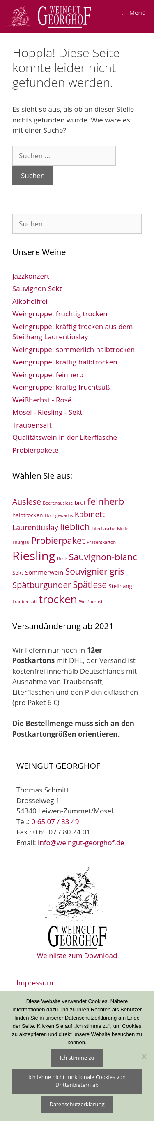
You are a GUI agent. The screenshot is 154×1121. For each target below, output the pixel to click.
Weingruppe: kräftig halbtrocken (64, 362)
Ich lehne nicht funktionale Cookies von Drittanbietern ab (77, 1081)
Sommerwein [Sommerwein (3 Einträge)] (44, 572)
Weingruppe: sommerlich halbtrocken (73, 349)
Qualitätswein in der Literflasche (64, 437)
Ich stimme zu (77, 1057)
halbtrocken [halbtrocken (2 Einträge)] (27, 515)
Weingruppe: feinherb (47, 374)
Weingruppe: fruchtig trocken (60, 313)
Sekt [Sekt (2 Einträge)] (17, 572)
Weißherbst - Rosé (41, 399)
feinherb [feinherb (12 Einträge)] (105, 501)
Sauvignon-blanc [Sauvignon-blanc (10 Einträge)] (103, 557)
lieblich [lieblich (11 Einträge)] (75, 526)
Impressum (34, 982)
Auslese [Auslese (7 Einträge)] (26, 501)
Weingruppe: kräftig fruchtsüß (61, 387)
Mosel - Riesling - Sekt (47, 412)
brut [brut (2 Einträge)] (80, 502)
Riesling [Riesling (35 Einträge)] (33, 556)
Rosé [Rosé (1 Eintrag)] (62, 559)
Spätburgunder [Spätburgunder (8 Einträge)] (41, 584)
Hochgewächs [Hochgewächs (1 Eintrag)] (59, 515)
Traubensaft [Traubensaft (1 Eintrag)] (24, 601)
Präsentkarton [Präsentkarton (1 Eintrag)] (101, 542)
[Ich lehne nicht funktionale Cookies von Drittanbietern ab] (144, 1056)
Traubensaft (32, 425)
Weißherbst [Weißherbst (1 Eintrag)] (90, 601)
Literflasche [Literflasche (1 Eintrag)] (103, 528)
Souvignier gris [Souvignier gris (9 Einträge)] (94, 571)
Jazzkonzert (30, 276)
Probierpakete (35, 450)
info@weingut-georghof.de (81, 842)
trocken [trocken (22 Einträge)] (58, 599)
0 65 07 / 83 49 (55, 821)
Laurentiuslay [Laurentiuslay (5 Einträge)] (35, 527)
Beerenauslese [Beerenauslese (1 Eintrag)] (58, 503)
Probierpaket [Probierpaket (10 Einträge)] (58, 540)
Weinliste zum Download (77, 912)
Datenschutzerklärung (77, 1104)
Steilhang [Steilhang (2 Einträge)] (120, 586)
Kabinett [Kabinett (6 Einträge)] (90, 514)
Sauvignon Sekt (37, 288)
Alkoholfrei (30, 301)
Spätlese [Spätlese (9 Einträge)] (90, 584)
